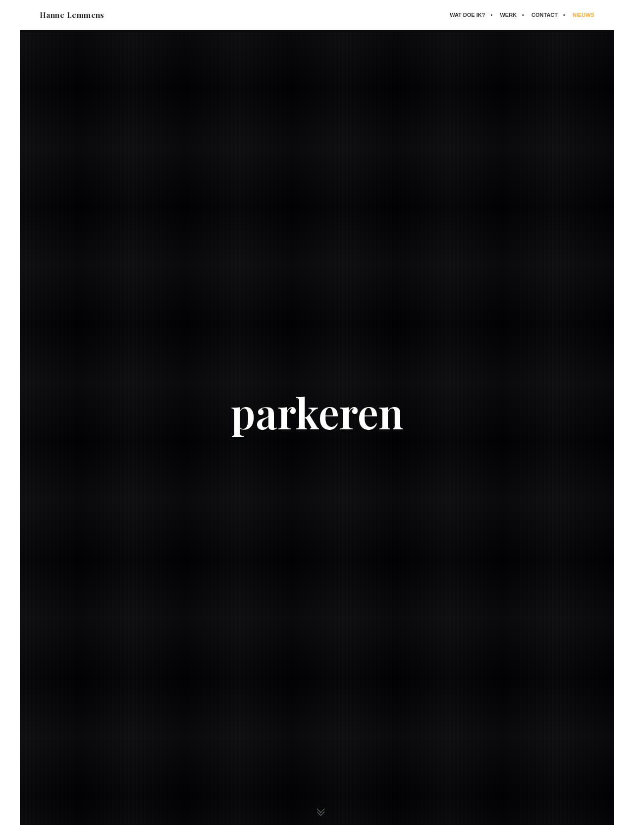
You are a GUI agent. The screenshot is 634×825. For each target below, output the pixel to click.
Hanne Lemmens (72, 15)
